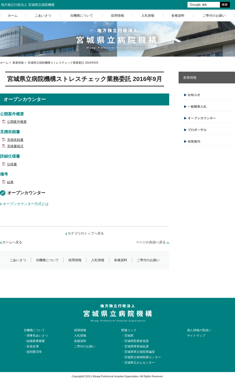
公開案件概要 (17, 122)
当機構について (81, 15)
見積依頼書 (15, 140)
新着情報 (18, 62)
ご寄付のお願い (148, 260)
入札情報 (147, 15)
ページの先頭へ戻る (151, 242)
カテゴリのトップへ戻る (86, 233)
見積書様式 (15, 146)
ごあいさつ (43, 15)
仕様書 (12, 164)
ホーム (13, 15)
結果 (10, 182)
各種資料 (177, 15)
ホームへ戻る (12, 242)
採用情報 (117, 15)
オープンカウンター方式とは (26, 204)
